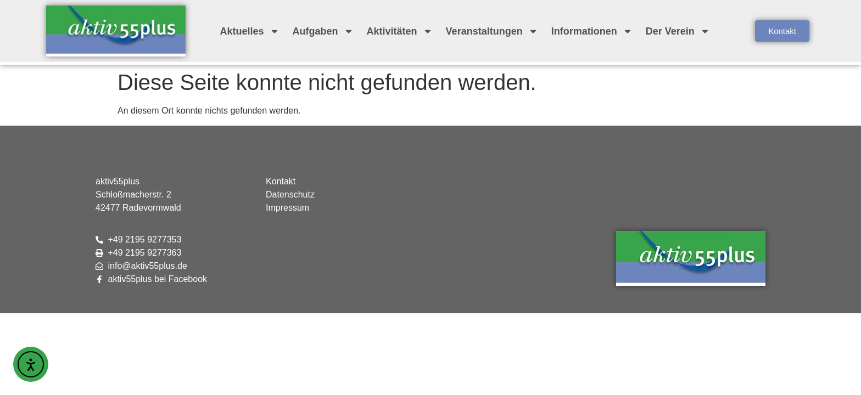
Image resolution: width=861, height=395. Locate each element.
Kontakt (280, 181)
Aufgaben (323, 31)
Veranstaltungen (492, 31)
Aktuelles (249, 31)
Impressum (287, 207)
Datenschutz (290, 194)
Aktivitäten (400, 31)
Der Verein (678, 31)
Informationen (592, 31)
